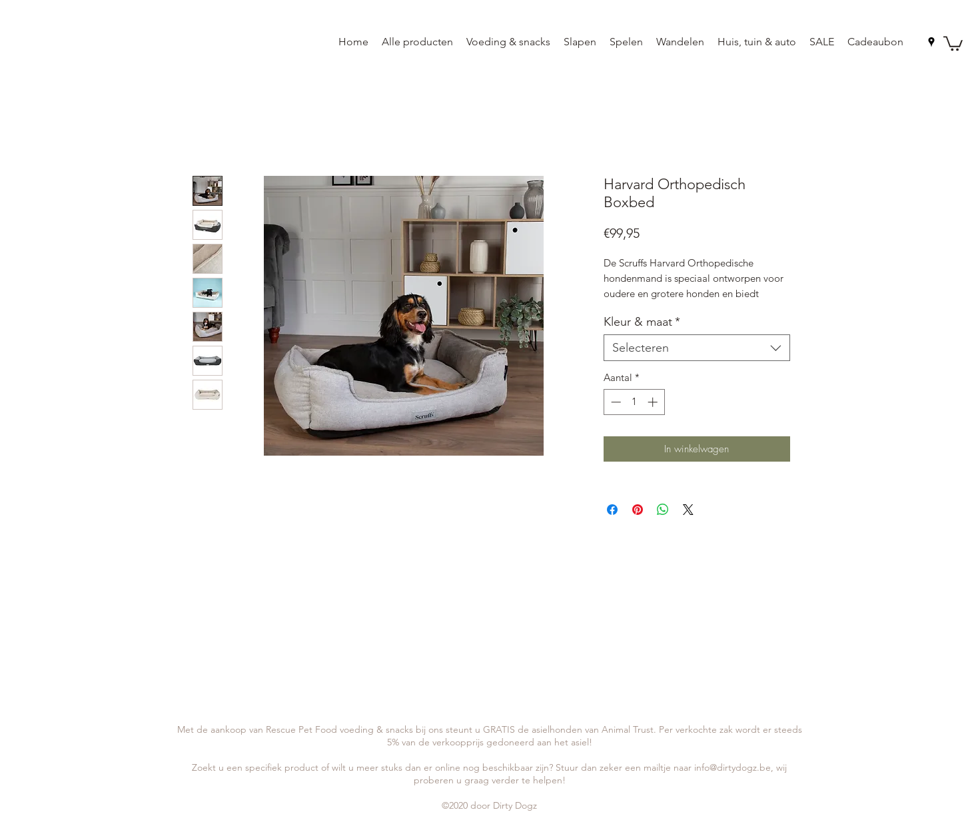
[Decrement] (615, 402)
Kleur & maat (642, 321)
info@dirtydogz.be (732, 767)
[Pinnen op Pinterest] (638, 510)
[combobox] (697, 347)
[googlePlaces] (931, 42)
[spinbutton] (634, 402)
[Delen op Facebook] (612, 510)
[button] (953, 43)
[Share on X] (688, 510)
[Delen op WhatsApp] (663, 510)
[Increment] (654, 402)
